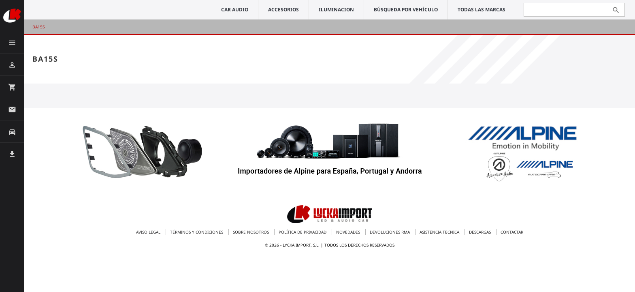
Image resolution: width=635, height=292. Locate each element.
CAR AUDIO (234, 9)
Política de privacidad (303, 232)
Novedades (348, 232)
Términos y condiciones (197, 232)
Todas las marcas (481, 9)
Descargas (480, 232)
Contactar (512, 232)
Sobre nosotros (251, 232)
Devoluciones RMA (390, 232)
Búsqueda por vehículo (406, 9)
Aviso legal (149, 232)
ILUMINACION (336, 9)
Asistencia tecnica (440, 232)
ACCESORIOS (283, 9)
